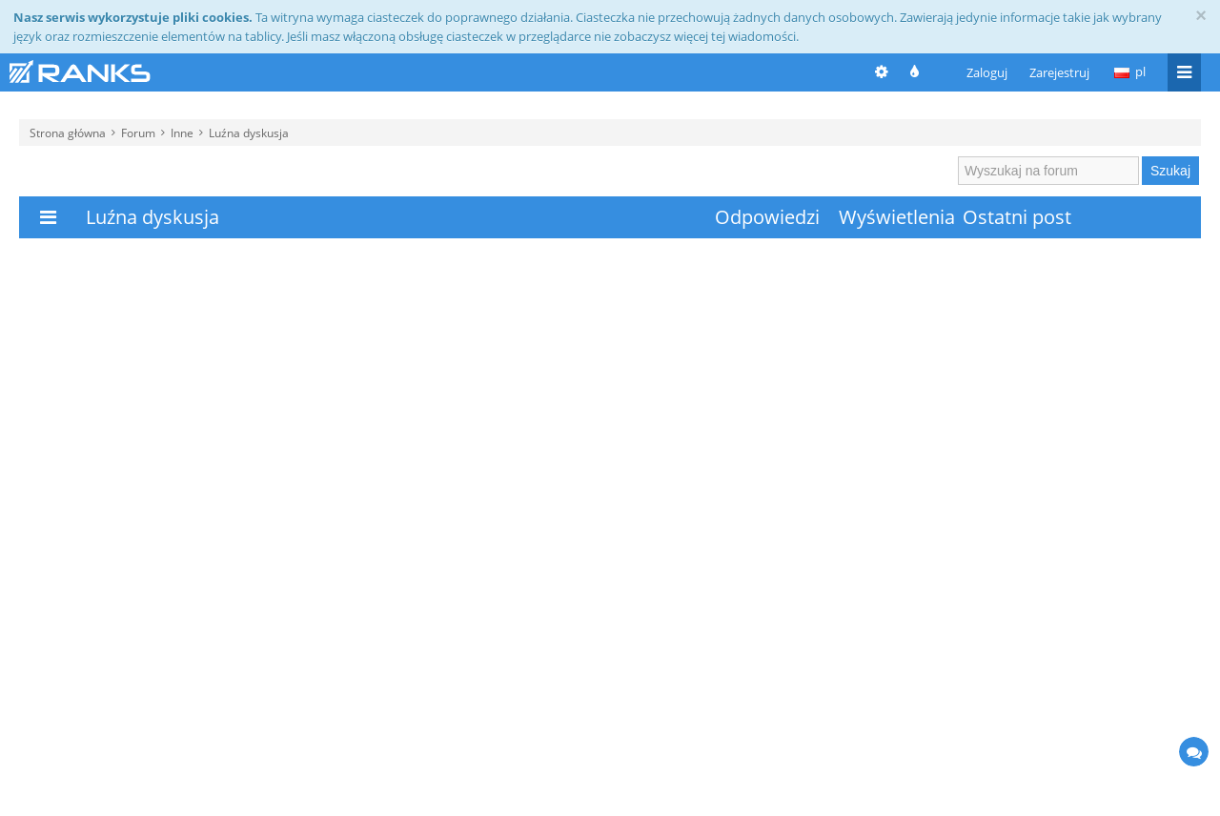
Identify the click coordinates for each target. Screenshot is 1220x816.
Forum (138, 132)
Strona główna (68, 132)
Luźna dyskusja (249, 132)
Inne (182, 132)
